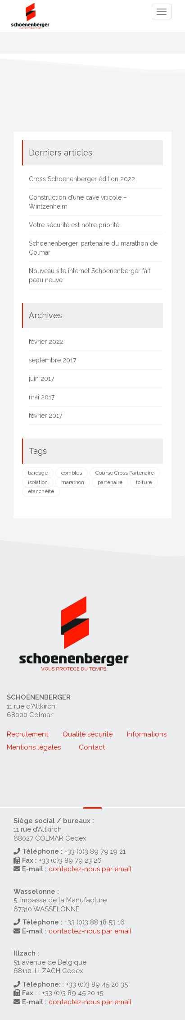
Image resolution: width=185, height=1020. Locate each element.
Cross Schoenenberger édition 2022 (82, 179)
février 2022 (46, 341)
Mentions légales (34, 747)
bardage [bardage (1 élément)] (38, 473)
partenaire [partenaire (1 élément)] (110, 482)
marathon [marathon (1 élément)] (72, 482)
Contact (92, 747)
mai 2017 (41, 397)
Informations (147, 734)
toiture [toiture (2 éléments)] (144, 482)
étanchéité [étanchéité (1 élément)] (41, 491)
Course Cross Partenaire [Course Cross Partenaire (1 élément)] (124, 473)
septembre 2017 (52, 360)
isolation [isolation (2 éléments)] (38, 482)
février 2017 (45, 415)
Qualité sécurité (88, 734)
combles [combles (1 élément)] (71, 473)
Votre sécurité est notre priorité (74, 225)
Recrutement (27, 734)
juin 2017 (41, 378)
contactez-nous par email (90, 869)
